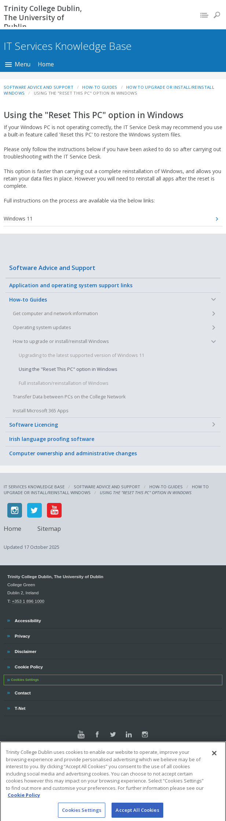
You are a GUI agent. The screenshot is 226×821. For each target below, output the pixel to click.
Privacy (22, 635)
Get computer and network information (55, 313)
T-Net (20, 707)
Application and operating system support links (70, 285)
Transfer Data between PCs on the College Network (69, 397)
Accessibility (27, 619)
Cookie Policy (28, 666)
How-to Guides (28, 299)
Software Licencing (33, 424)
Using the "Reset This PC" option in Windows (68, 369)
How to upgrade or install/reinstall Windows (61, 341)
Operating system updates (42, 327)
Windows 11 (18, 218)
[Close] (214, 758)
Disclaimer (25, 650)
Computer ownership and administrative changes (73, 453)
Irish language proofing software (51, 438)
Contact (22, 692)
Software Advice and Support (52, 267)
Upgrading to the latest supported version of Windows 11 (81, 355)
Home (46, 64)
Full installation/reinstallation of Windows (64, 383)
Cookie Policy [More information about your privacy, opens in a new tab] (24, 799)
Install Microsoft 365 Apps (41, 411)
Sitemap (49, 528)
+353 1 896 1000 (28, 601)
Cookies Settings (25, 680)
